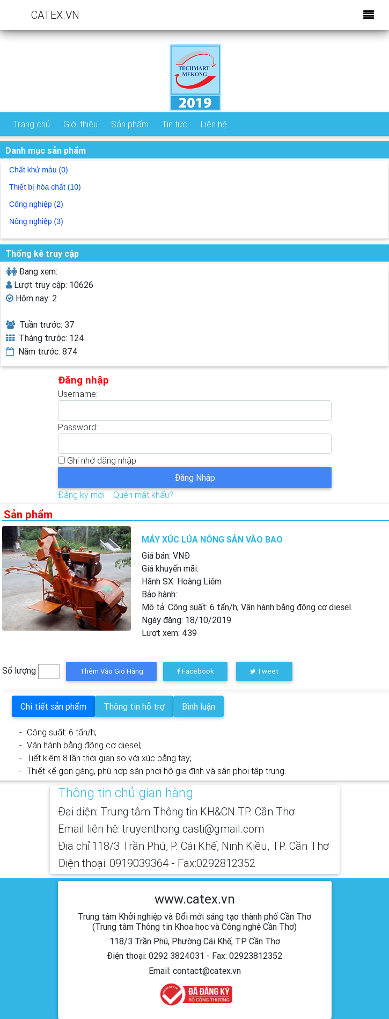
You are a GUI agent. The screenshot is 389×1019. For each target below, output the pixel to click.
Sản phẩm (130, 124)
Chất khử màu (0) (38, 169)
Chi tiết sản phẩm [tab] (53, 706)
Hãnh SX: (182, 581)
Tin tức (174, 124)
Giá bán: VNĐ (166, 555)
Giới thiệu (80, 124)
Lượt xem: (169, 632)
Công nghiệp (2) (36, 204)
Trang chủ (31, 124)
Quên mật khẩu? (143, 494)
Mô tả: (247, 607)
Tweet (264, 671)
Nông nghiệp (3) (36, 221)
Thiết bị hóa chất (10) (45, 187)
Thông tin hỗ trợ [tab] (134, 706)
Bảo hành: (159, 594)
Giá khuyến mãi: (170, 568)
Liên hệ (214, 124)
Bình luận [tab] (198, 706)
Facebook (195, 671)
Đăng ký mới (81, 494)
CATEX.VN (55, 14)
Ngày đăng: (186, 620)
